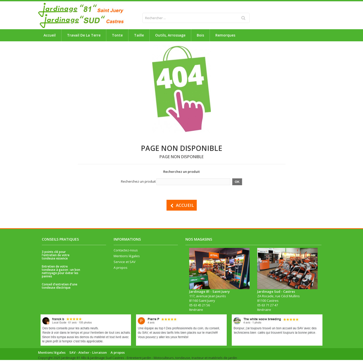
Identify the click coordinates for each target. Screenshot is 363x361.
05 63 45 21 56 (199, 306)
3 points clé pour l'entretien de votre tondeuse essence (56, 256)
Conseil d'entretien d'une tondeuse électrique (59, 286)
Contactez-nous (126, 251)
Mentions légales (127, 256)
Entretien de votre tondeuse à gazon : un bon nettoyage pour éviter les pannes (61, 272)
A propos (120, 268)
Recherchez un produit (138, 181)
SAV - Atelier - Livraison (88, 353)
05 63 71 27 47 (267, 306)
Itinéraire (196, 310)
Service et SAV (125, 262)
